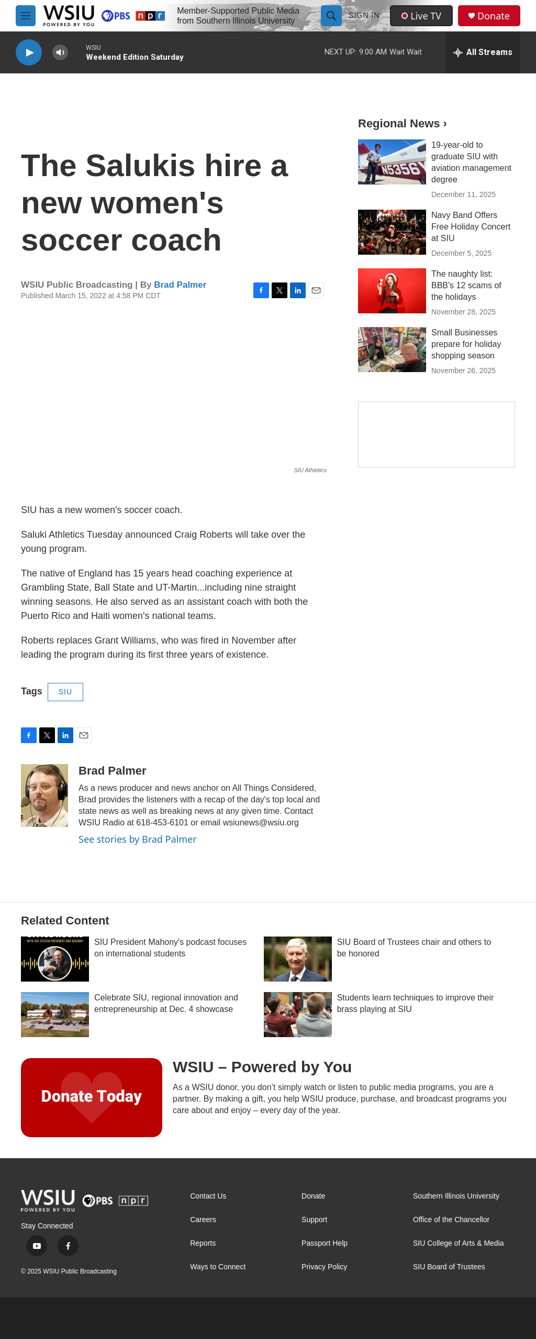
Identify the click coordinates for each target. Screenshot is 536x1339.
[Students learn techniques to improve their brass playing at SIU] (298, 1014)
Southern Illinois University (456, 1196)
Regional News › (402, 123)
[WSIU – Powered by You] (91, 1097)
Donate (493, 15)
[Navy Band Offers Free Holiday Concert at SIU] (392, 232)
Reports (203, 1243)
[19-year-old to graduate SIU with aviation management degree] (392, 161)
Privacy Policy (324, 1267)
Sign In (364, 15)
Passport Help (325, 1243)
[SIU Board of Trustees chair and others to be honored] (298, 959)
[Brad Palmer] (44, 795)
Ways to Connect (217, 1267)
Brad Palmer (180, 285)
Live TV (421, 15)
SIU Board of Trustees (449, 1267)
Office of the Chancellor (451, 1220)
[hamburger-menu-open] (26, 15)
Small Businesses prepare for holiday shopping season (466, 344)
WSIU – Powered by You (262, 1066)
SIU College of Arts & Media (458, 1243)
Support (314, 1220)
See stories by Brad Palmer (138, 839)
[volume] (60, 52)
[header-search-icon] (331, 15)
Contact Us (208, 1196)
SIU (65, 692)
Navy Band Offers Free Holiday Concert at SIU (470, 227)
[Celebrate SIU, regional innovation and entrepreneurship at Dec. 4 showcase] (55, 1014)
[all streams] (482, 52)
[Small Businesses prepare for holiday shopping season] (392, 349)
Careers (203, 1220)
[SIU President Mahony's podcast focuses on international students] (55, 959)
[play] (28, 53)
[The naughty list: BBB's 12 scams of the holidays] (392, 290)
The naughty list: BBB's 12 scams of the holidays (466, 285)
